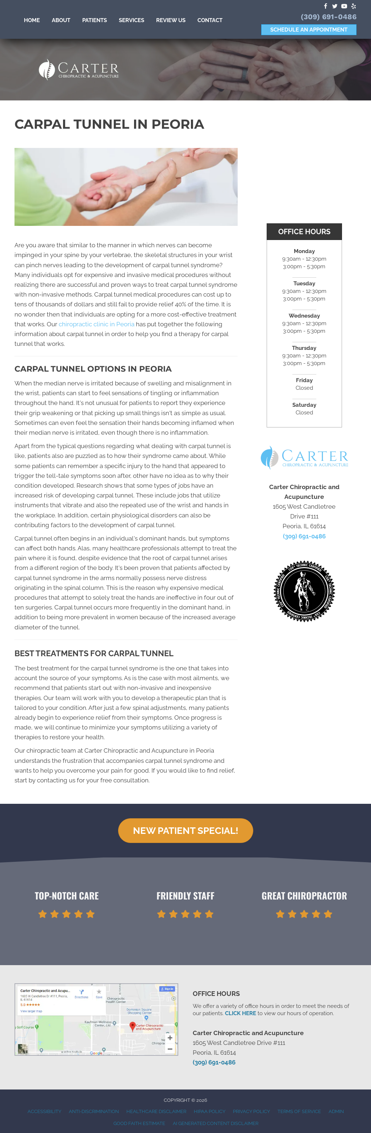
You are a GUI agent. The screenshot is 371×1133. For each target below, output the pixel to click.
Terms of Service (299, 1111)
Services (131, 20)
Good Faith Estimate (139, 1123)
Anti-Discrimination (94, 1111)
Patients (94, 20)
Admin (336, 1111)
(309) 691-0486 (329, 16)
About (61, 20)
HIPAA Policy (209, 1111)
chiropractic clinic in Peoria (96, 324)
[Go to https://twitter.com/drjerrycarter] (335, 7)
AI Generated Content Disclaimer (215, 1123)
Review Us (171, 20)
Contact (209, 20)
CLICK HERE (240, 1013)
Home (32, 20)
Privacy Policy (251, 1111)
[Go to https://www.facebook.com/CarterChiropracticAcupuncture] (325, 7)
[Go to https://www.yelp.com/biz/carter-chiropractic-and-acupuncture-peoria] (354, 7)
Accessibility (44, 1111)
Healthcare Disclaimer (156, 1111)
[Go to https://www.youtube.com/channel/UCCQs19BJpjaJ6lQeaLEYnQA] (344, 7)
